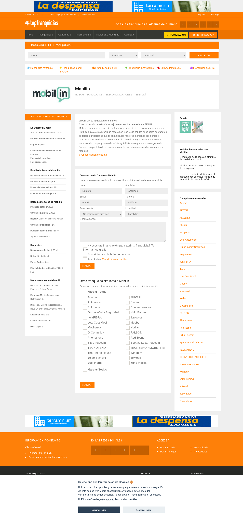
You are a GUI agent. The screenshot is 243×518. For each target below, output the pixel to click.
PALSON (134, 333)
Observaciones (88, 219)
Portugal (215, 14)
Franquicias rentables (40, 68)
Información (83, 34)
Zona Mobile (136, 363)
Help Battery (136, 312)
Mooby (132, 323)
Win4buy (134, 353)
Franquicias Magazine (107, 34)
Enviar (87, 266)
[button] (122, 45)
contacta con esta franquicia (48, 116)
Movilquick (92, 327)
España (201, 14)
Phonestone (93, 338)
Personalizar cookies (126, 499)
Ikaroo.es (134, 317)
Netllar (132, 327)
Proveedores (200, 451)
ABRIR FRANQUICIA (203, 34)
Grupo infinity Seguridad (101, 312)
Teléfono (129, 196)
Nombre (84, 185)
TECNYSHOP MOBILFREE (145, 348)
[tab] (122, 45)
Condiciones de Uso (115, 259)
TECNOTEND (94, 348)
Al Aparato (92, 302)
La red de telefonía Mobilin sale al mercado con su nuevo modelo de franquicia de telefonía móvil (197, 177)
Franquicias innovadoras (139, 68)
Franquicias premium (104, 68)
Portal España (167, 447)
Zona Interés (86, 208)
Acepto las (105, 259)
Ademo (90, 297)
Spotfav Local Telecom (143, 343)
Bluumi (132, 302)
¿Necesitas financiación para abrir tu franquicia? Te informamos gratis (118, 247)
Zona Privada (88, 14)
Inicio (30, 34)
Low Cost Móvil (95, 323)
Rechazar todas (143, 510)
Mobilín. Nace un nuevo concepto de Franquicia (197, 166)
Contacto (129, 34)
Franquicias (46, 34)
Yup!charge (92, 363)
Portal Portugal (168, 451)
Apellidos (130, 185)
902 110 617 (32, 14)
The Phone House (97, 353)
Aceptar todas (99, 510)
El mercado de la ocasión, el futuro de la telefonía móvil (198, 158)
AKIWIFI (133, 297)
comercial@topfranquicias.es (61, 14)
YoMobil (133, 358)
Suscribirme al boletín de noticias (107, 254)
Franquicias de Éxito (202, 68)
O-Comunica (93, 333)
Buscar (204, 55)
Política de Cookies (88, 499)
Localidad (130, 208)
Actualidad (64, 34)
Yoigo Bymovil (94, 358)
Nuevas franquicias (169, 68)
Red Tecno (135, 338)
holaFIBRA (92, 317)
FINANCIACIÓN (176, 34)
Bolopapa (91, 307)
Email (83, 196)
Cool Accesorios (138, 307)
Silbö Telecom (94, 343)
